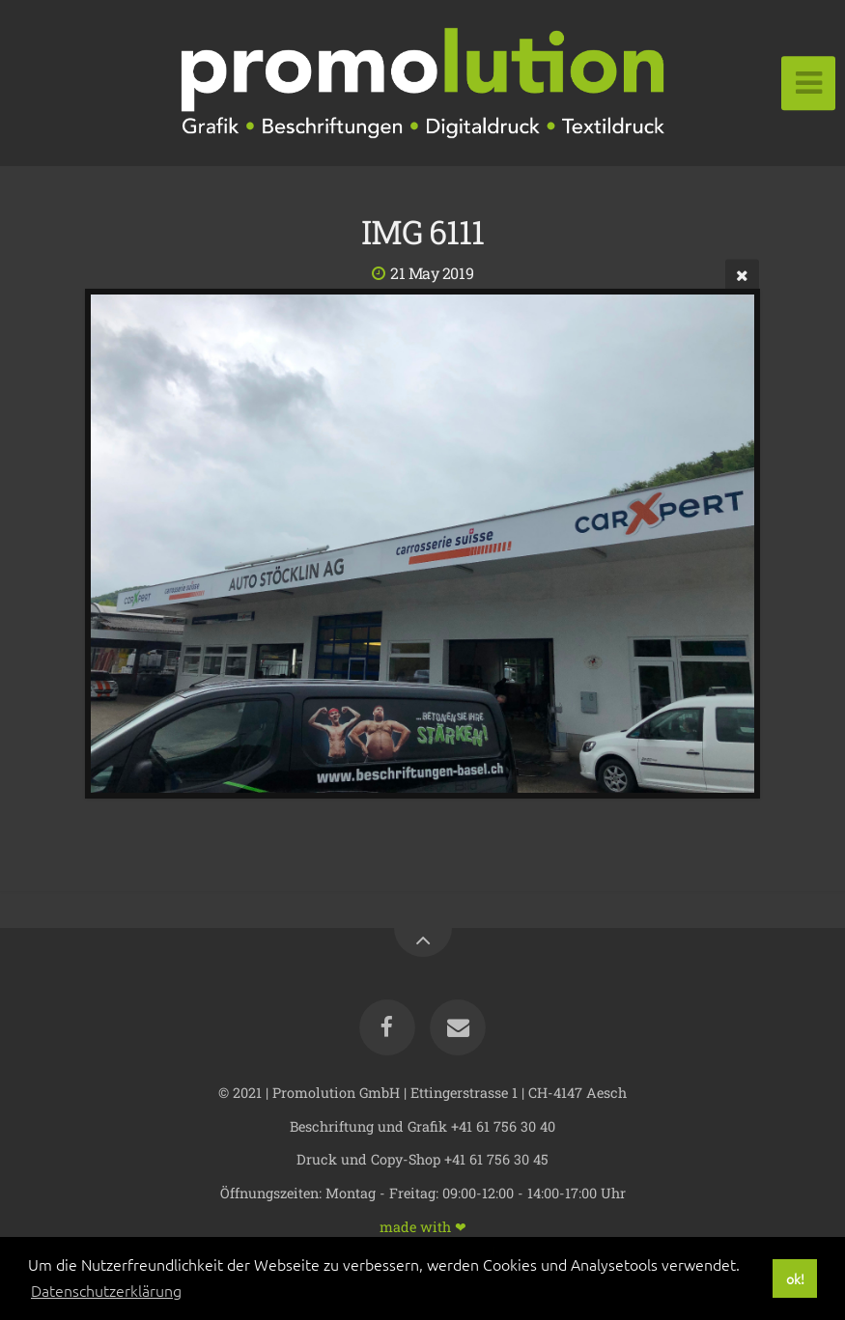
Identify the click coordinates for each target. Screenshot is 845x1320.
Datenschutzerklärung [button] (106, 1290)
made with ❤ (423, 1226)
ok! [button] (795, 1278)
